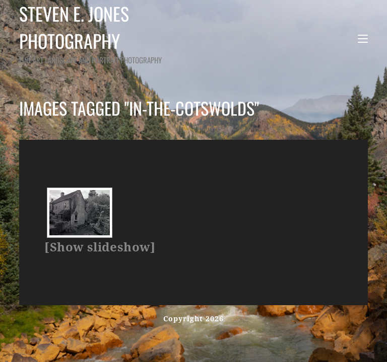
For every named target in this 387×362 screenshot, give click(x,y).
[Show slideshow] (99, 247)
